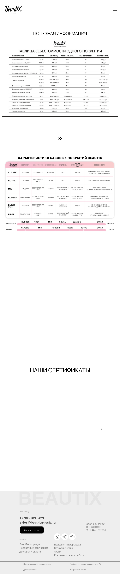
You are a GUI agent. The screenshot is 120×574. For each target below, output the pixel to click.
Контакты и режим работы (69, 555)
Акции (57, 551)
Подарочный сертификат (33, 548)
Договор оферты (30, 569)
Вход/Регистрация (29, 544)
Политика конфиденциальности (37, 564)
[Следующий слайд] (102, 429)
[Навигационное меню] (115, 9)
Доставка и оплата (30, 551)
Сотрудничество (63, 548)
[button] (32, 529)
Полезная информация (67, 544)
